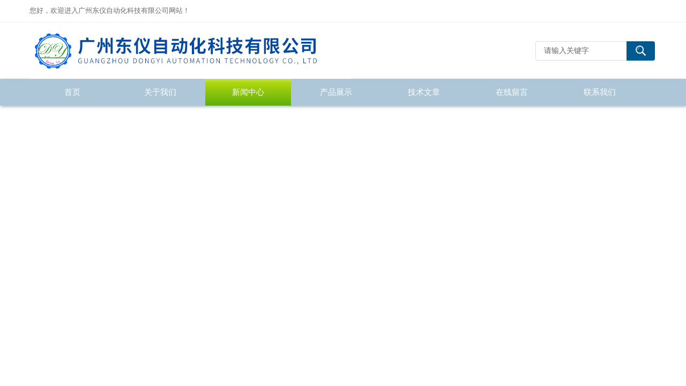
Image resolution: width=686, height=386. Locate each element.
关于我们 (160, 91)
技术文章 (424, 91)
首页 (72, 91)
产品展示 (336, 91)
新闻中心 (248, 91)
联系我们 (600, 91)
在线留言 (512, 91)
